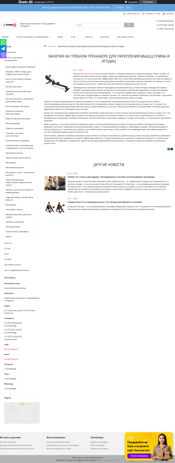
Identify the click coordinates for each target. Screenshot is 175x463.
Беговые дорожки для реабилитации (16, 445)
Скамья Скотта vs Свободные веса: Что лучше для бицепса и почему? (105, 202)
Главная (5, 37)
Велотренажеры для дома (17, 106)
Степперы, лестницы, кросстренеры (15, 134)
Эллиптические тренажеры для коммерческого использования (19, 146)
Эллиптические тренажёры (18, 141)
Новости (89, 37)
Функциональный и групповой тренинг (18, 215)
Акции (60, 37)
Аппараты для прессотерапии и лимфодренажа (19, 191)
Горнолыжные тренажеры (17, 232)
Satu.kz (100, 458)
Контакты (105, 37)
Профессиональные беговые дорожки (18, 92)
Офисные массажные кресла (18, 158)
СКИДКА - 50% (122, 7)
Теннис (8, 236)
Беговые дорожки (14, 87)
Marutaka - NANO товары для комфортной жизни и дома (18, 73)
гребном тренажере (92, 74)
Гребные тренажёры (15, 128)
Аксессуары (11, 205)
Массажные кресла (14, 153)
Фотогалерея (10, 52)
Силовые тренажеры (15, 222)
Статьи (7, 248)
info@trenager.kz (11, 359)
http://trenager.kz (11, 349)
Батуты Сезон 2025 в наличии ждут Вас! (18, 80)
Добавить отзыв (153, 14)
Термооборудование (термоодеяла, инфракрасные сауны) (19, 182)
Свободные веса (13, 227)
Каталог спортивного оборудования (32, 37)
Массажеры (11, 163)
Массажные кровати (15, 167)
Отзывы (7, 259)
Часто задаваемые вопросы (16, 270)
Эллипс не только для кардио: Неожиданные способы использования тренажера (111, 177)
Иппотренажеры (13, 123)
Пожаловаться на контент (109, 460)
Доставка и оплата (125, 37)
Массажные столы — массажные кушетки (20, 173)
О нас (73, 37)
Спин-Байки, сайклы (14, 209)
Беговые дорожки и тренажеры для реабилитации (19, 100)
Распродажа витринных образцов (20, 67)
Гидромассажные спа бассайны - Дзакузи (20, 198)
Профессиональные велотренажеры (14, 112)
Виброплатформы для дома (18, 119)
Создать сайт (39, 2)
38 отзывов (133, 2)
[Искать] (129, 25)
